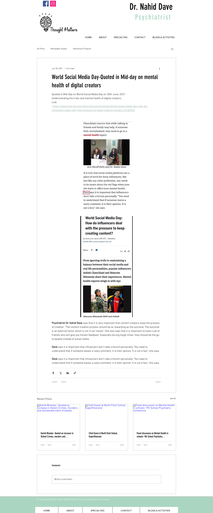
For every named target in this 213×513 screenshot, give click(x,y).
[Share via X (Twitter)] (60, 373)
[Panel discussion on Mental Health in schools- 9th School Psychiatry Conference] (154, 416)
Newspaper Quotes (59, 49)
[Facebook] (46, 3)
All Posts (41, 49)
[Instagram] (53, 3)
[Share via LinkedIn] (67, 373)
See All (173, 398)
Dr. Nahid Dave (151, 6)
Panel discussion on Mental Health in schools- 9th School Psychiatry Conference (152, 435)
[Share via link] (75, 373)
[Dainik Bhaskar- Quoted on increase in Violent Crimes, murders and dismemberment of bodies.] (58, 416)
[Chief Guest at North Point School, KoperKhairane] (106, 416)
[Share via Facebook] (53, 373)
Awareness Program (82, 49)
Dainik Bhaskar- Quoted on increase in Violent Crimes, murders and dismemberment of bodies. (57, 435)
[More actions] (159, 68)
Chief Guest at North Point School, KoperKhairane (103, 435)
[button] (172, 49)
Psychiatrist (153, 17)
